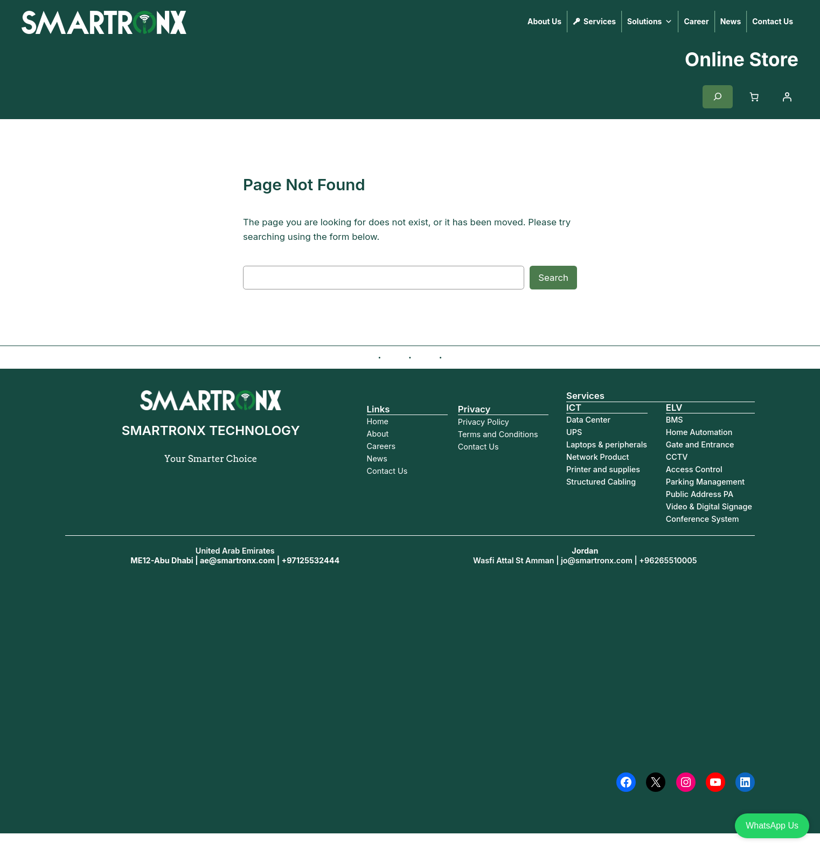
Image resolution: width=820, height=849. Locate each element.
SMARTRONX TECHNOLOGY (250, 21)
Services (599, 21)
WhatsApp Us (772, 825)
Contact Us (772, 21)
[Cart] (754, 96)
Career (696, 21)
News (730, 21)
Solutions (649, 21)
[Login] (787, 96)
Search (553, 277)
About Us (544, 21)
